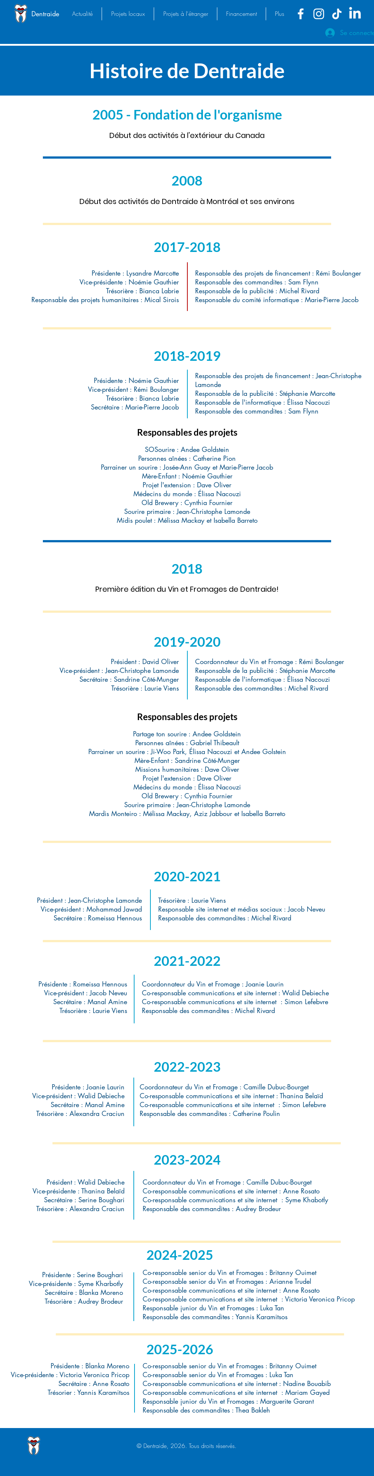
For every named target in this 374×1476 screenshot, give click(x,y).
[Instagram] (319, 14)
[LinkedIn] (355, 14)
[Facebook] (300, 14)
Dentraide (45, 13)
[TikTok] (337, 14)
